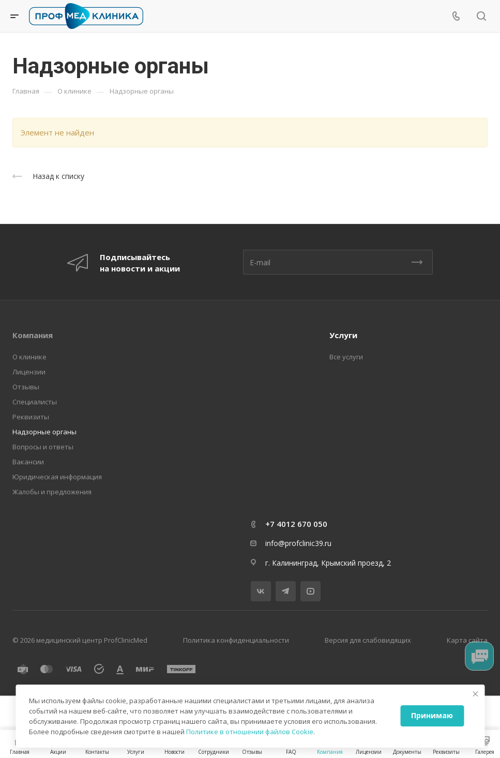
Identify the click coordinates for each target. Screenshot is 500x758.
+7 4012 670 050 (296, 524)
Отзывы (25, 386)
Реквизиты (30, 416)
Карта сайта (467, 640)
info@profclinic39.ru (298, 543)
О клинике (29, 356)
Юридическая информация (57, 476)
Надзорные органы (44, 431)
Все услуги (346, 356)
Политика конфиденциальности (236, 640)
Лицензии (29, 371)
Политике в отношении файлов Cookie (249, 731)
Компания (32, 335)
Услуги (343, 335)
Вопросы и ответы (42, 446)
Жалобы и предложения (52, 491)
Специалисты (34, 401)
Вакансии (28, 461)
